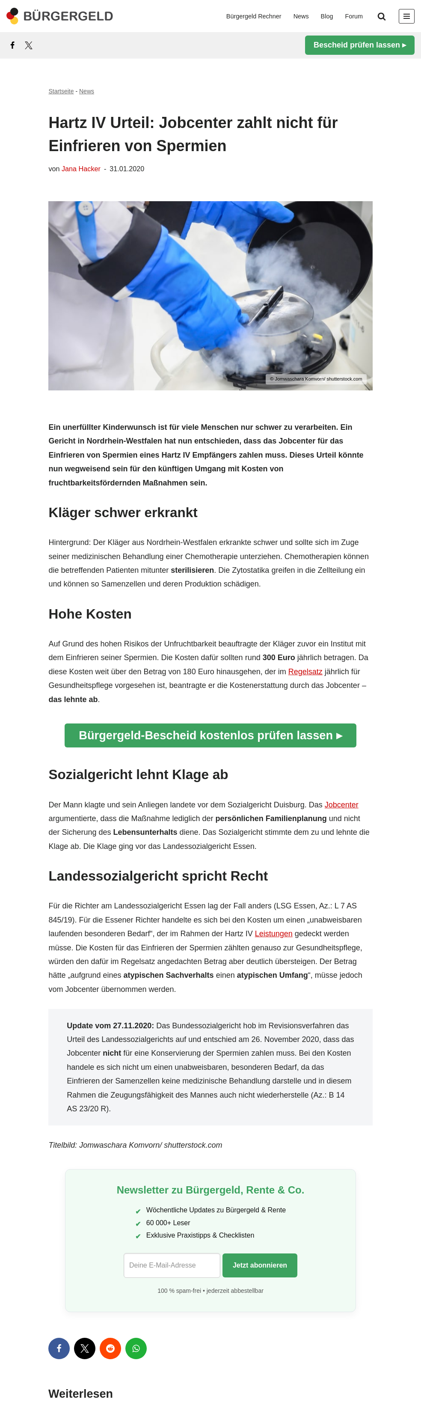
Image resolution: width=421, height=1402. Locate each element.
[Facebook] (12, 45)
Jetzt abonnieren (260, 1265)
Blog (327, 16)
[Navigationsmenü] (407, 16)
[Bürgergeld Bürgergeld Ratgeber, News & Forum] (59, 16)
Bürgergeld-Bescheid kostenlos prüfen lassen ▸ (210, 735)
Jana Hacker (81, 169)
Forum (354, 16)
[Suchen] (381, 16)
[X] (29, 45)
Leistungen (274, 933)
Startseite (61, 91)
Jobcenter (342, 805)
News (301, 16)
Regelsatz (305, 671)
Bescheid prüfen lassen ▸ (360, 45)
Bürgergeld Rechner (254, 16)
